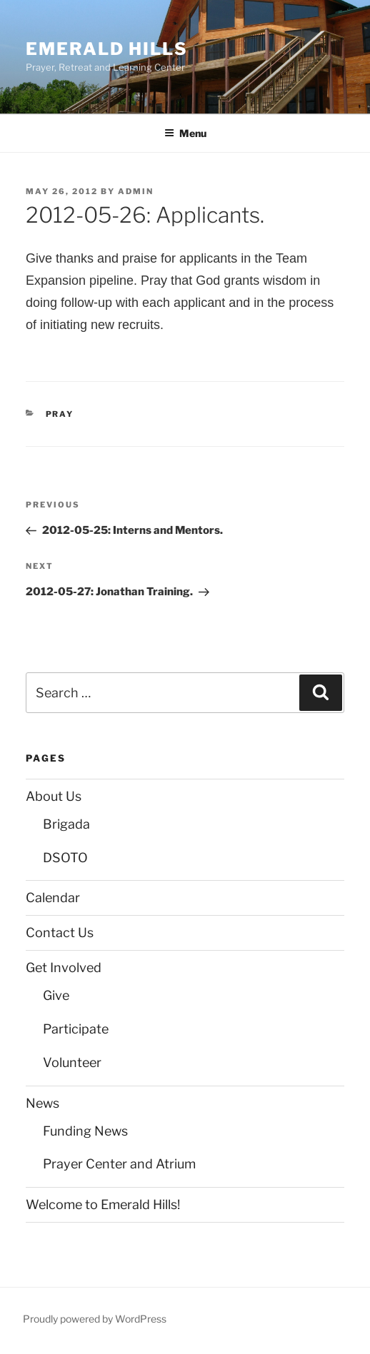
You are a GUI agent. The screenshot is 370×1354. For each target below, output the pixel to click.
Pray (60, 414)
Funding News (85, 1130)
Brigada (66, 824)
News (42, 1103)
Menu (185, 133)
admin (136, 191)
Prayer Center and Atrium (119, 1163)
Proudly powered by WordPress (94, 1319)
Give (56, 995)
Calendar (53, 897)
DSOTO (65, 857)
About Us (53, 796)
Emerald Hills (107, 49)
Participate (76, 1028)
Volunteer (72, 1062)
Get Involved (63, 967)
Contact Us (60, 932)
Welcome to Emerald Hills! (103, 1204)
